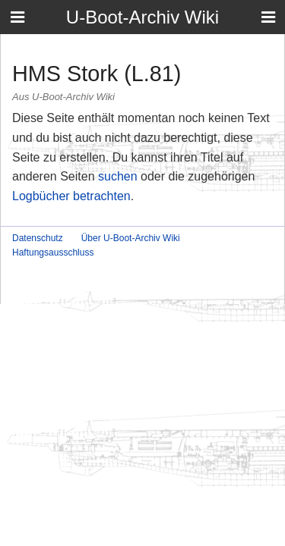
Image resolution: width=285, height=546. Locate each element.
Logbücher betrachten (71, 196)
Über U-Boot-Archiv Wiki (130, 238)
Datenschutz (37, 238)
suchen (118, 176)
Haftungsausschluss (52, 252)
